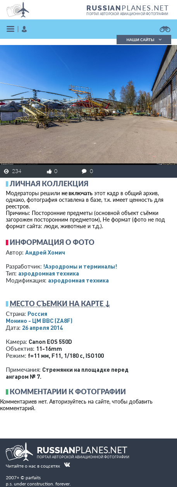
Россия (37, 313)
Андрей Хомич (45, 252)
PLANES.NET (127, 7)
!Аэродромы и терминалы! (80, 266)
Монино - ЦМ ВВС (39, 320)
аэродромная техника (48, 273)
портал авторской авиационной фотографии (127, 14)
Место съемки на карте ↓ (60, 303)
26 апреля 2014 (42, 327)
